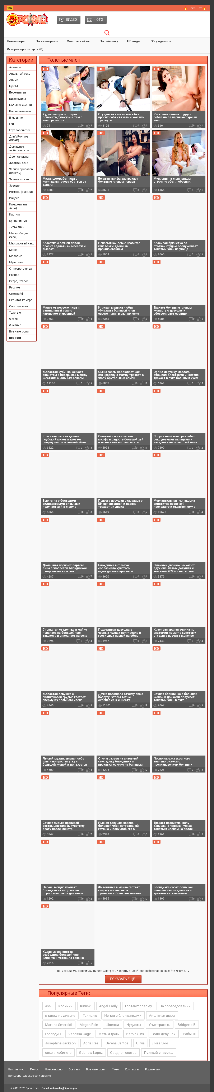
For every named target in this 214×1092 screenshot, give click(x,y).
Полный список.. (158, 1052)
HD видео (134, 41)
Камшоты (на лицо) (18, 206)
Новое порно (17, 41)
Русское (14, 287)
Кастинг (14, 214)
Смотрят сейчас (78, 41)
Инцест (14, 198)
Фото (115, 1069)
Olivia (140, 1043)
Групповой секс (20, 130)
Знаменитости (19, 179)
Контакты (132, 1069)
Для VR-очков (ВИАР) (18, 138)
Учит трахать (159, 1025)
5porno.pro (32, 1088)
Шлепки (112, 1025)
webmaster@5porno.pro (63, 1088)
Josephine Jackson (60, 1043)
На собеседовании (175, 1006)
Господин (53, 1034)
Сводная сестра (123, 1052)
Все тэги (74, 1069)
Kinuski (86, 1006)
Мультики (16, 262)
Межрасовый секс (21, 243)
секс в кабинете (58, 1052)
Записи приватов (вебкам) (21, 171)
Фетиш (13, 319)
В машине (16, 117)
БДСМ (13, 86)
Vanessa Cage (79, 1034)
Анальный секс (19, 73)
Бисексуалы (17, 98)
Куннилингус (18, 220)
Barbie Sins (135, 1034)
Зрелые (14, 185)
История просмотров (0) (25, 49)
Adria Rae (90, 1043)
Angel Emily (108, 1006)
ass (48, 1006)
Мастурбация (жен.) (18, 235)
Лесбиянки (16, 227)
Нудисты (133, 1025)
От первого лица (20, 268)
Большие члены (20, 111)
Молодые (15, 256)
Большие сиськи (20, 105)
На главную (16, 1069)
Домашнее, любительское (19, 148)
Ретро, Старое (18, 281)
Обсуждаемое (161, 41)
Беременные (17, 92)
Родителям (152, 1069)
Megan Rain (89, 1025)
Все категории (19, 331)
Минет (13, 249)
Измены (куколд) (21, 191)
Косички (65, 1006)
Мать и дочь (108, 1034)
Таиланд (90, 1015)
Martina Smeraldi (58, 1025)
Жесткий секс (18, 163)
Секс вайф (16, 293)
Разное (14, 275)
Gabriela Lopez (91, 1052)
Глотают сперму (138, 1006)
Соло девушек (18, 306)
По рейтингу (109, 41)
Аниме (13, 80)
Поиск (34, 1069)
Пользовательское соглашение (29, 1075)
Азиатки (15, 67)
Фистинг (15, 325)
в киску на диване (60, 1015)
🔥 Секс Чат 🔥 (195, 8)
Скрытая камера (20, 300)
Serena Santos (117, 1043)
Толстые (15, 312)
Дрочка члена (19, 156)
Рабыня (189, 1034)
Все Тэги (15, 337)
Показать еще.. (123, 979)
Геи (11, 124)
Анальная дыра (162, 1015)
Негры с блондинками (122, 1015)
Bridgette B (187, 1025)
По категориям (47, 41)
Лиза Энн (160, 1043)
